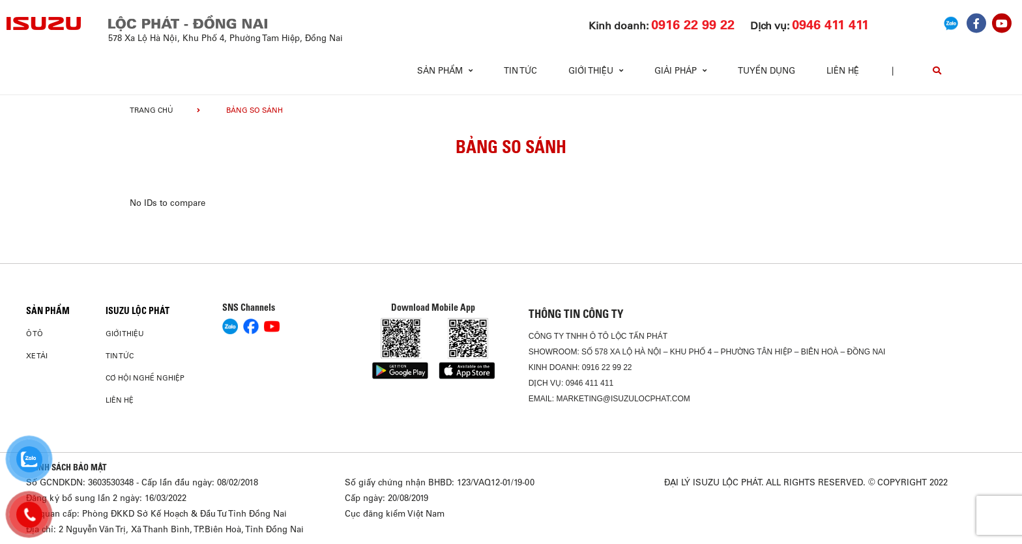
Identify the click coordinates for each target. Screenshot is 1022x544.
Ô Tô (34, 333)
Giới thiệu (125, 333)
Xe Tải (37, 356)
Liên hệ (842, 70)
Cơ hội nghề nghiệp (145, 378)
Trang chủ (151, 110)
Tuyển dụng (766, 70)
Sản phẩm (48, 311)
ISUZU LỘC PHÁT (137, 311)
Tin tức (520, 70)
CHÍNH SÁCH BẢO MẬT (66, 467)
